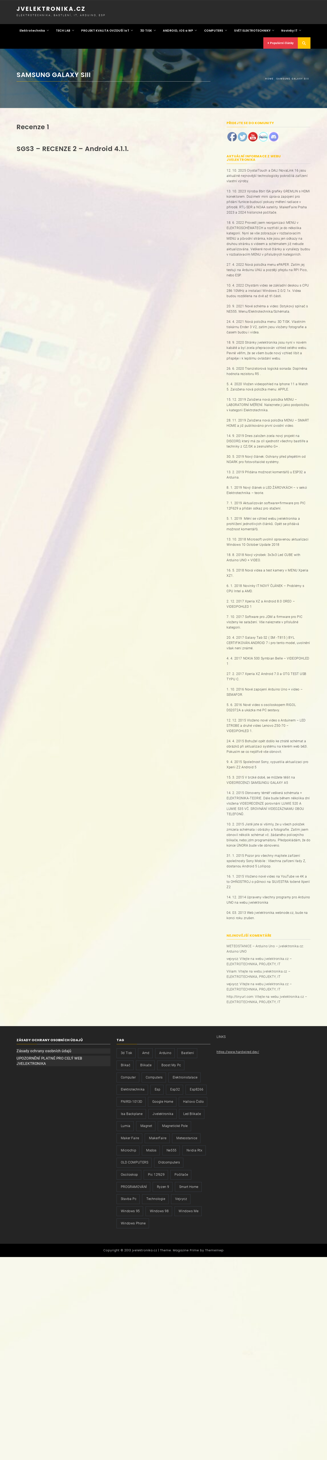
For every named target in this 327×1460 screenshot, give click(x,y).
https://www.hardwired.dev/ (238, 1050)
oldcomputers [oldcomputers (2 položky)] (169, 1161)
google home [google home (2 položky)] (162, 1100)
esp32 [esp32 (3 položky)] (175, 1088)
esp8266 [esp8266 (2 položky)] (196, 1088)
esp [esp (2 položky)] (157, 1088)
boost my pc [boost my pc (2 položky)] (171, 1063)
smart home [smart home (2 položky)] (188, 1185)
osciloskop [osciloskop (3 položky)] (129, 1173)
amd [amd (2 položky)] (145, 1051)
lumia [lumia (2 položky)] (125, 1124)
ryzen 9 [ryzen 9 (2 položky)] (163, 1185)
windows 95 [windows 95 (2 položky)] (130, 1209)
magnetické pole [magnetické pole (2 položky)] (175, 1124)
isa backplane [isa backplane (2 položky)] (132, 1112)
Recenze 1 (33, 125)
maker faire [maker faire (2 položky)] (130, 1136)
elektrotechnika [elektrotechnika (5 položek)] (133, 1088)
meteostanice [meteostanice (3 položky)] (186, 1136)
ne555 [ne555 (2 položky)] (172, 1148)
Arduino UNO (237, 950)
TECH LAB (63, 30)
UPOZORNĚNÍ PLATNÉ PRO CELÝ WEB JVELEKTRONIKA (49, 1059)
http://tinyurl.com (240, 995)
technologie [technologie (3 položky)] (155, 1197)
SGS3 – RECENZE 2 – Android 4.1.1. (73, 146)
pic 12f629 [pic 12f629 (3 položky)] (156, 1173)
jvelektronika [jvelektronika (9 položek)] (162, 1112)
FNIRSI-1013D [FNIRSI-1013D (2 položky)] (131, 1100)
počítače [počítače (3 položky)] (181, 1173)
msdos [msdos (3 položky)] (151, 1148)
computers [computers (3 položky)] (154, 1075)
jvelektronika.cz (51, 9)
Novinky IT (289, 30)
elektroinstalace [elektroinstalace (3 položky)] (185, 1075)
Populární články (280, 41)
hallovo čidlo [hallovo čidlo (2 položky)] (193, 1100)
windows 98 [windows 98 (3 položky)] (159, 1209)
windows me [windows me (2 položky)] (188, 1209)
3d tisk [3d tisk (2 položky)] (126, 1051)
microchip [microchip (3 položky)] (128, 1148)
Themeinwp (214, 1248)
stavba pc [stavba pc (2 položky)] (128, 1197)
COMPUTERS (213, 30)
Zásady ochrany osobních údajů (44, 1049)
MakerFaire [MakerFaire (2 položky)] (157, 1136)
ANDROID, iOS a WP (178, 30)
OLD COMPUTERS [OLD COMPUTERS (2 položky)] (134, 1161)
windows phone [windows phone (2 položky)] (133, 1221)
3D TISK (146, 30)
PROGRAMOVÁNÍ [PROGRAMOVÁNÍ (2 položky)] (134, 1185)
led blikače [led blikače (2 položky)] (192, 1112)
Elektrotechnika (32, 30)
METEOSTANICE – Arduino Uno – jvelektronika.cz (265, 944)
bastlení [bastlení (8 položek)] (187, 1051)
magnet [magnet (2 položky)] (146, 1124)
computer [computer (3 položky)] (128, 1075)
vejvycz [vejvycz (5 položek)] (181, 1197)
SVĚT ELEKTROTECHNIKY (252, 30)
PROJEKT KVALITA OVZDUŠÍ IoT (105, 30)
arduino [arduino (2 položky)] (165, 1051)
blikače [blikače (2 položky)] (145, 1063)
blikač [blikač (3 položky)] (125, 1063)
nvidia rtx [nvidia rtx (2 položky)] (194, 1148)
